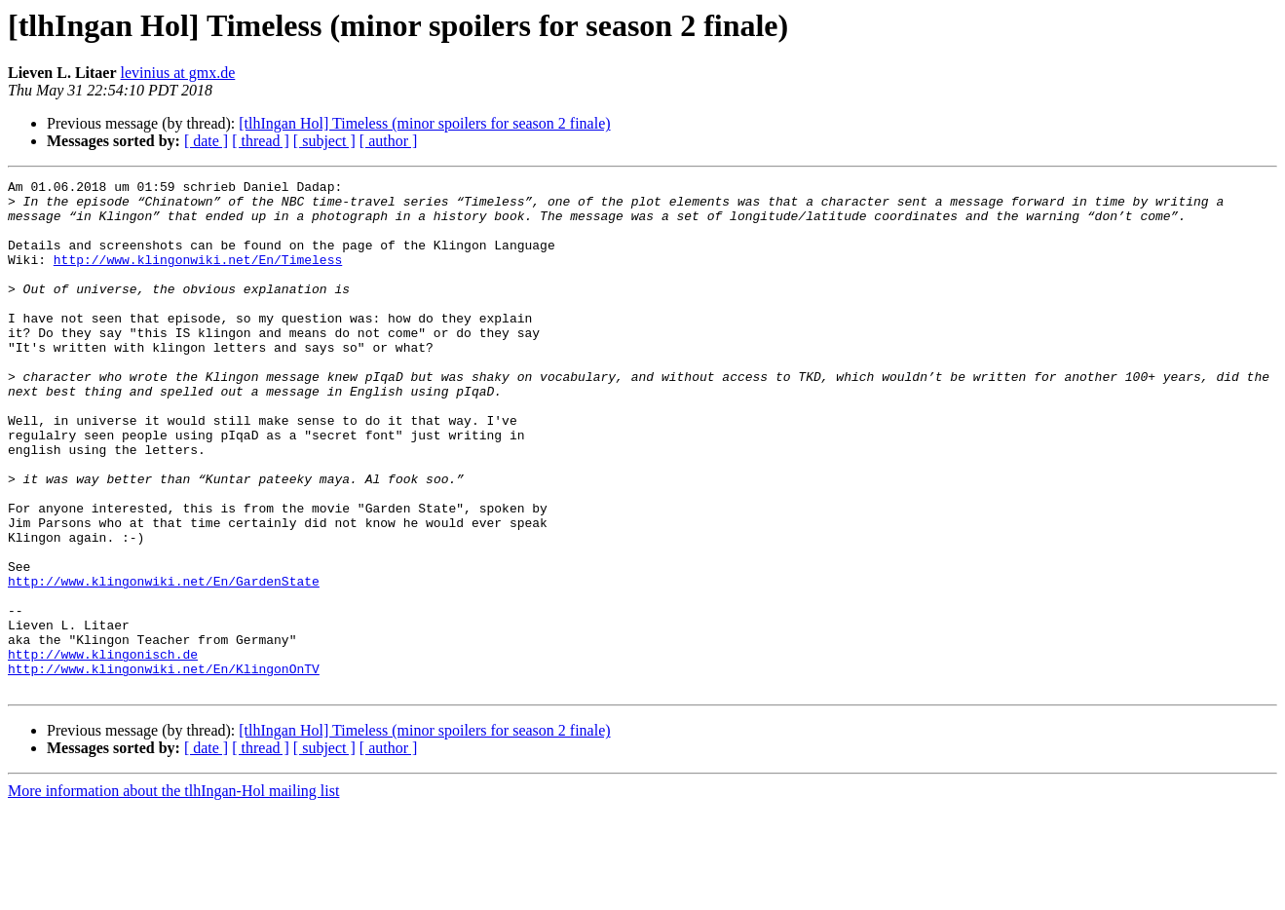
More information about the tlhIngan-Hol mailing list (173, 893)
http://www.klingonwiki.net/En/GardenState (164, 662)
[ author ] (388, 141)
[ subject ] (324, 141)
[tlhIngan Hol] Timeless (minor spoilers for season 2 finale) (424, 123)
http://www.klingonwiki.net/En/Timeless (198, 276)
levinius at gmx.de (178, 72)
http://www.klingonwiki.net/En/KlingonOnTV (164, 768)
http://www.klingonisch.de (103, 750)
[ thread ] (260, 141)
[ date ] (206, 141)
